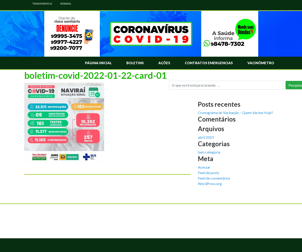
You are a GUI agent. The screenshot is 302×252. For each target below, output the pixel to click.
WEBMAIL (64, 3)
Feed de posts (208, 172)
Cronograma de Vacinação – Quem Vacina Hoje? (235, 112)
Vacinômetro (260, 63)
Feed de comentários (214, 178)
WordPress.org (210, 183)
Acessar (204, 167)
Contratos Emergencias (209, 63)
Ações (164, 63)
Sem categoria (209, 152)
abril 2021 (206, 137)
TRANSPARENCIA (40, 3)
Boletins (135, 63)
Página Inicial (98, 63)
